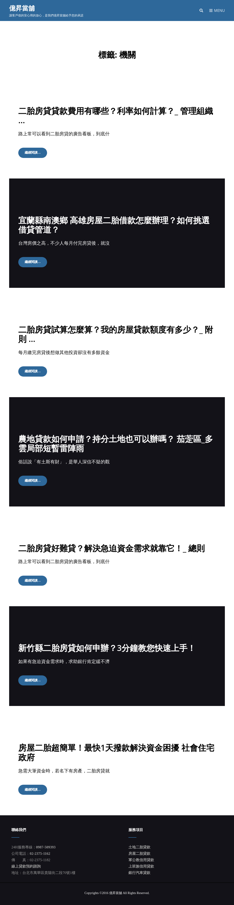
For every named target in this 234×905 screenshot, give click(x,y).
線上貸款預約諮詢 (26, 864)
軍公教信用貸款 (141, 857)
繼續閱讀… (36, 153)
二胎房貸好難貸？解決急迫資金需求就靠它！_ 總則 (111, 546)
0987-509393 (46, 844)
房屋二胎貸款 (139, 851)
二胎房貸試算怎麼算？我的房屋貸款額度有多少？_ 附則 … (115, 333)
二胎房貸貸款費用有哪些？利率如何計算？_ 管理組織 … (115, 115)
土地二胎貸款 (139, 844)
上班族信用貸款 (141, 864)
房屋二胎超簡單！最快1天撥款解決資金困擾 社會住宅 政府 (116, 750)
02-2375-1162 (40, 851)
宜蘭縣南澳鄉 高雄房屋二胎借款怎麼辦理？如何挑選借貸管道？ (114, 224)
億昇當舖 (22, 8)
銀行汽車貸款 (139, 870)
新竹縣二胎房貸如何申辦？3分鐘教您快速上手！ (107, 645)
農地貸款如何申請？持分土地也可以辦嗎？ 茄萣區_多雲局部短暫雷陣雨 (115, 442)
